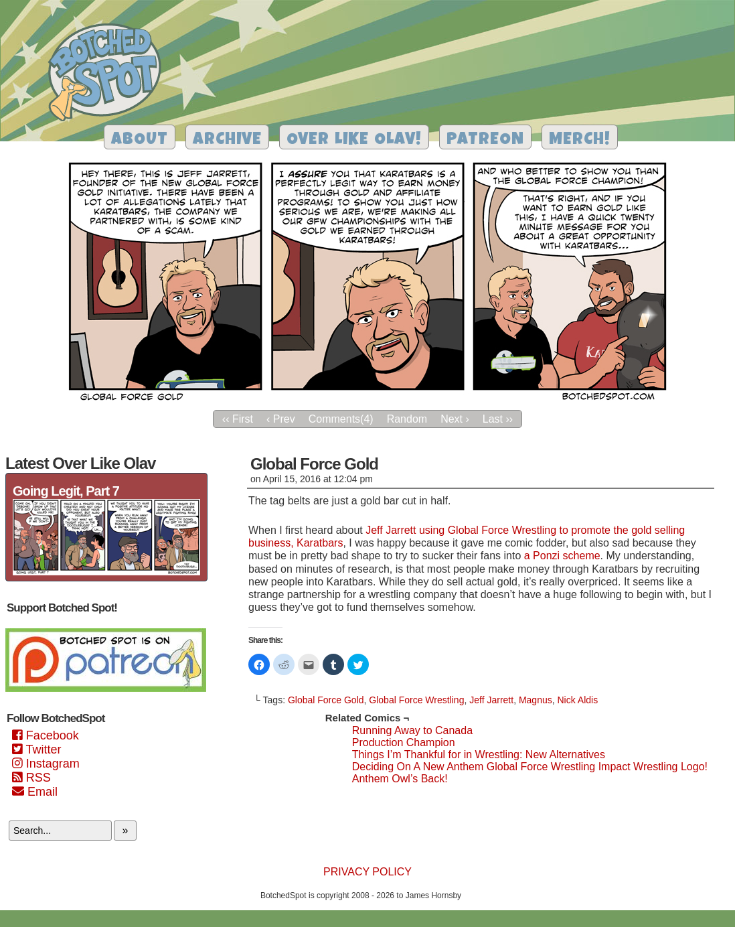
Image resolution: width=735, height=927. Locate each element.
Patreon (485, 140)
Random (407, 419)
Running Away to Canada (412, 730)
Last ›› (498, 419)
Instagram (46, 763)
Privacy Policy (367, 871)
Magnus (535, 700)
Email (35, 791)
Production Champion (403, 742)
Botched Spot (109, 74)
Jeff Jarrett (491, 700)
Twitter (36, 749)
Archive (227, 140)
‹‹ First (237, 419)
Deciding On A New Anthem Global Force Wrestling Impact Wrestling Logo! (530, 766)
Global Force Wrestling (416, 700)
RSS (31, 777)
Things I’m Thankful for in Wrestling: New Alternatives (478, 754)
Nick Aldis (578, 700)
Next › (454, 419)
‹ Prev (280, 419)
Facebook (45, 735)
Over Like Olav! (354, 140)
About (139, 140)
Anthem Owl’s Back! (400, 778)
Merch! (579, 140)
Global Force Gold (326, 700)
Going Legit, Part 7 (66, 491)
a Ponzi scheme (562, 555)
